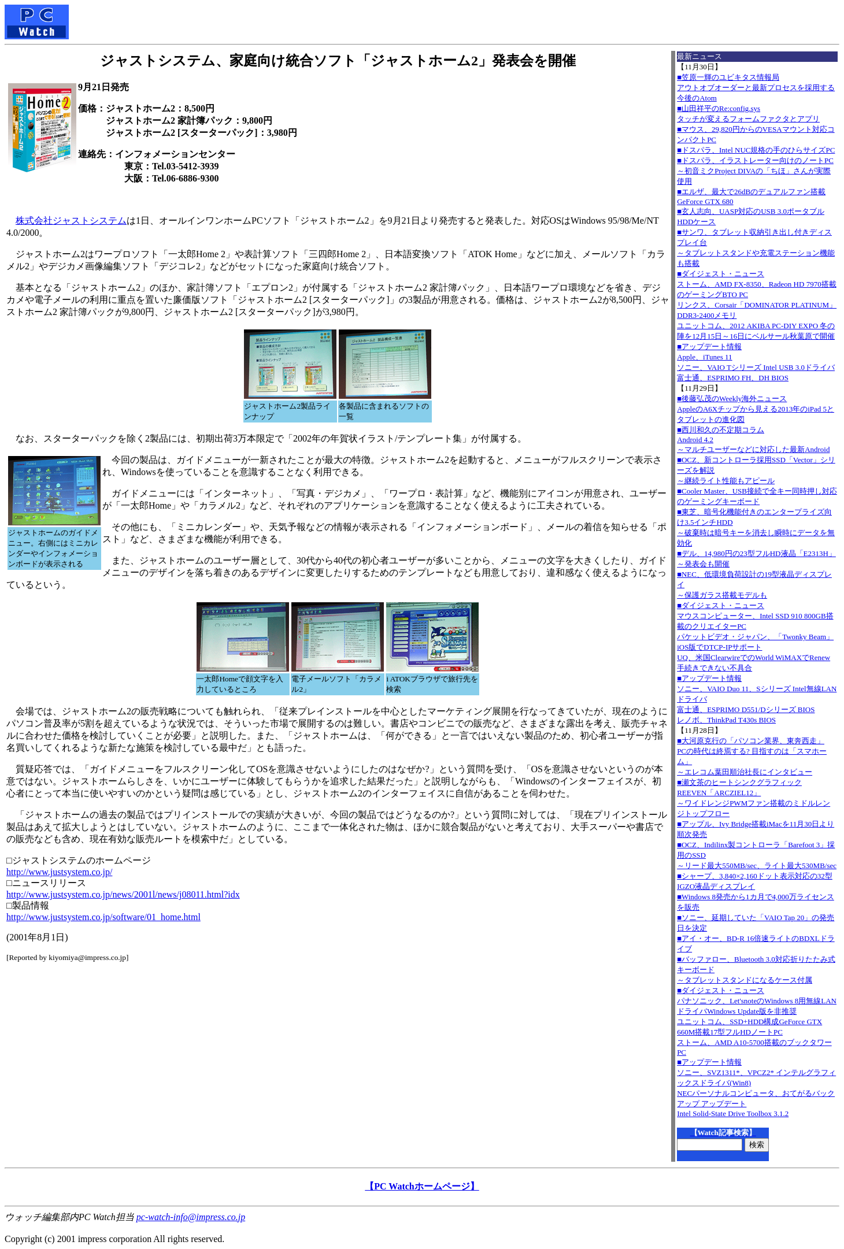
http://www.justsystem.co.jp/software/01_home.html (103, 917)
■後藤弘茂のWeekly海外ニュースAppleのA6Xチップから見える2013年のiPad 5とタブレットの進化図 (755, 409)
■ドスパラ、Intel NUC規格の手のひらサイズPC (756, 150)
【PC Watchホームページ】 (422, 1186)
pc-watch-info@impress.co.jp (190, 1217)
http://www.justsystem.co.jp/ (59, 872)
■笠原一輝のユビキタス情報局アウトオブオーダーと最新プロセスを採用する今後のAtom (756, 87)
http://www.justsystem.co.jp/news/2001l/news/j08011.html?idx (123, 894)
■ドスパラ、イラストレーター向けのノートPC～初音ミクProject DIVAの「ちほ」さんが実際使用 (755, 171)
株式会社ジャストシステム (71, 220)
